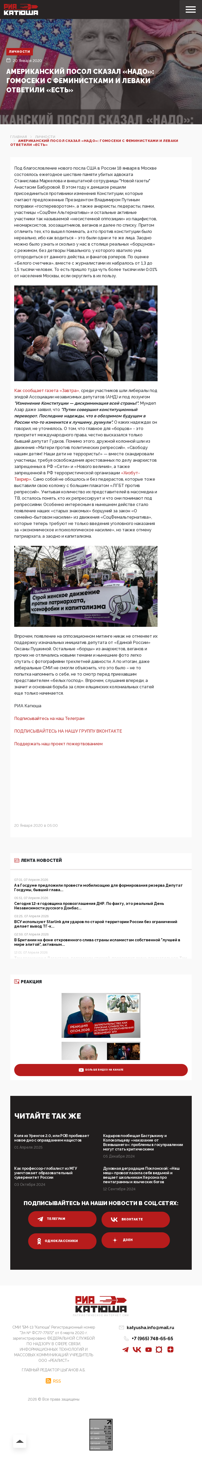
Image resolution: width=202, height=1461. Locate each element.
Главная (18, 137)
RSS (57, 1381)
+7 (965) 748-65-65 (152, 1338)
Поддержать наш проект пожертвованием (58, 743)
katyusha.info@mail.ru (150, 1327)
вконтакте (127, 1220)
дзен (122, 1240)
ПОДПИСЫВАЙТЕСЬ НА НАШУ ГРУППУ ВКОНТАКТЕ (68, 731)
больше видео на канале (101, 1070)
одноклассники (57, 1241)
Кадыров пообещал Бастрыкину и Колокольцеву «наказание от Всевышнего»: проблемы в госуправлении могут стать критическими (143, 1142)
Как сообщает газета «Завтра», (47, 390)
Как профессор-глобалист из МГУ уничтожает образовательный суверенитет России (45, 1173)
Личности (19, 52)
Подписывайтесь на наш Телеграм (49, 718)
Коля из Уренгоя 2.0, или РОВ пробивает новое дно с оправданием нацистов (51, 1138)
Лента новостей (38, 860)
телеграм (51, 1219)
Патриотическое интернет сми (101, 1315)
